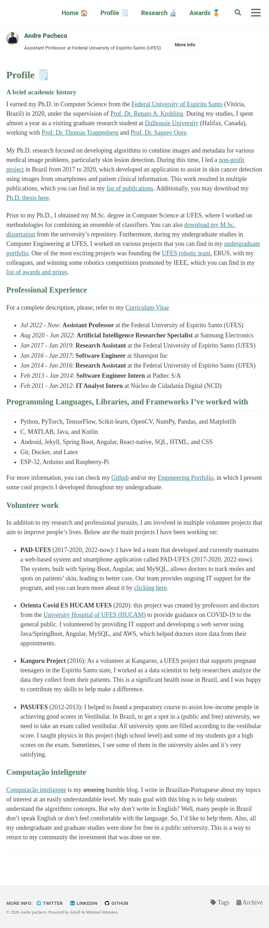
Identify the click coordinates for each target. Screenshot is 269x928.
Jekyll (75, 912)
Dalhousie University (172, 123)
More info (185, 44)
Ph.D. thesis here (27, 197)
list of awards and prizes (37, 272)
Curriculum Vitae (147, 307)
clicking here (150, 587)
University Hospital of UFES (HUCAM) (94, 614)
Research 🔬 (159, 12)
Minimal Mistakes (101, 912)
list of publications (129, 188)
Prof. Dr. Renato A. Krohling (147, 113)
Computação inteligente (36, 789)
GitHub (116, 903)
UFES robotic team (186, 253)
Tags (221, 902)
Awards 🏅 (204, 12)
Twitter (49, 903)
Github (120, 477)
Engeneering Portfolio (185, 477)
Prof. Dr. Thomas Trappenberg (80, 132)
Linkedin (83, 903)
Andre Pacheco (45, 35)
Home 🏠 (74, 12)
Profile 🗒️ (114, 12)
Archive (249, 902)
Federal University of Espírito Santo (177, 104)
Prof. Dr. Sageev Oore (159, 132)
